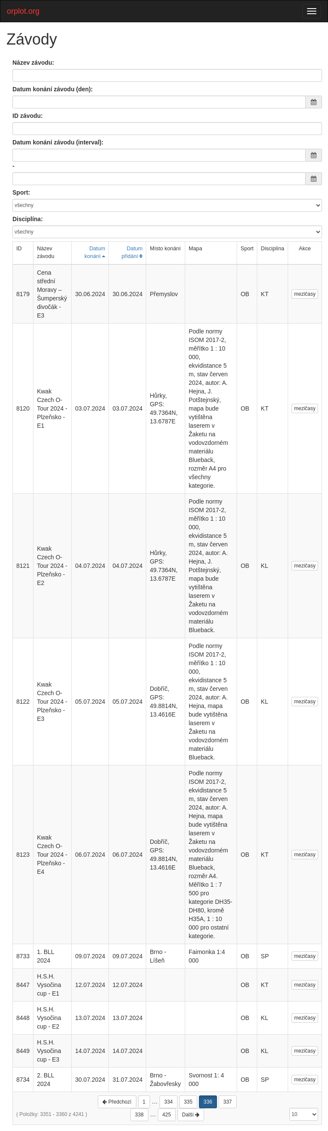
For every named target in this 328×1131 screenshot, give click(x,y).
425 (166, 1115)
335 (188, 1102)
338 (139, 1115)
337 (227, 1102)
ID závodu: (27, 115)
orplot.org (23, 11)
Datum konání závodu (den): (52, 89)
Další (191, 1115)
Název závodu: (33, 62)
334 (168, 1102)
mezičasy (305, 294)
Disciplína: (27, 219)
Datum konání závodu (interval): (57, 142)
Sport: (21, 192)
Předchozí (116, 1102)
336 (208, 1102)
